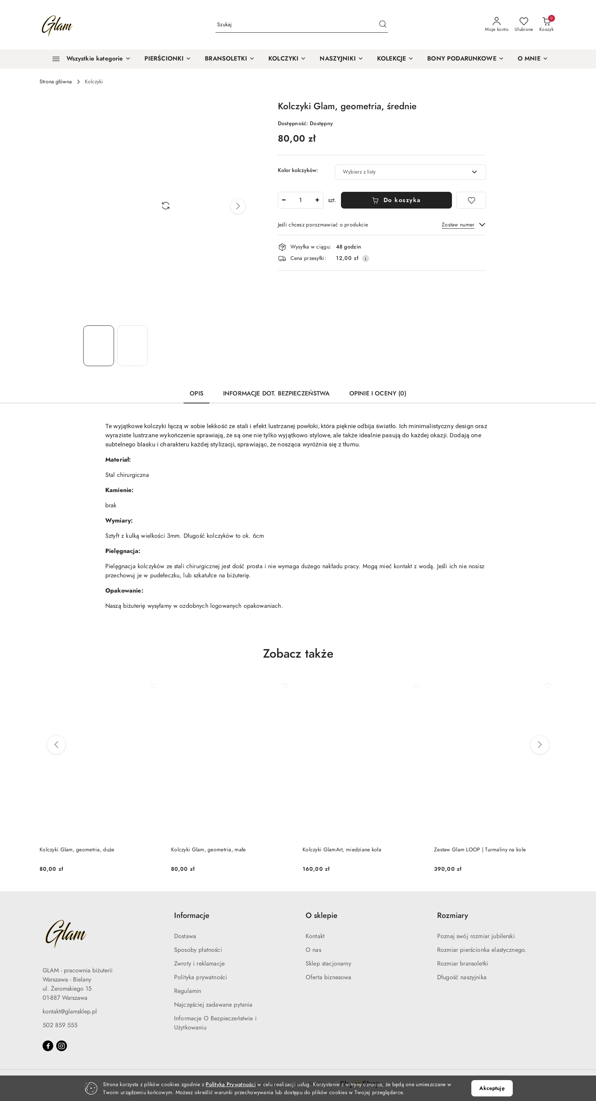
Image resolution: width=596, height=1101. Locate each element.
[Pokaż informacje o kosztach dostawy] (365, 258)
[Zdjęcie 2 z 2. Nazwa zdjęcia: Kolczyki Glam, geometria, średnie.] (132, 345)
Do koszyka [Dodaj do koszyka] (396, 200)
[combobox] (410, 172)
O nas (313, 950)
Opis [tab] (196, 393)
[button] (533, 59)
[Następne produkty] (540, 745)
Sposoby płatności (198, 950)
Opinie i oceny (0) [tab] (377, 393)
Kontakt (315, 936)
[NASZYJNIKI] (341, 59)
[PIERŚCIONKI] (168, 59)
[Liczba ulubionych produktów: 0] (524, 24)
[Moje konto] (497, 24)
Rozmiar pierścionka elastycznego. (481, 950)
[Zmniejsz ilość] (284, 200)
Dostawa (185, 936)
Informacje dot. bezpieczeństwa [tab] (276, 393)
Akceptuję (491, 1088)
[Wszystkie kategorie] (88, 59)
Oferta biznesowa (329, 977)
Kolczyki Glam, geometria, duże (77, 849)
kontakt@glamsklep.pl (70, 1011)
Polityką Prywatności (231, 1084)
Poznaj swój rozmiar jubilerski (476, 936)
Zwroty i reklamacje (199, 963)
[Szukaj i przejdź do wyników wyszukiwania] (382, 24)
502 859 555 (60, 1025)
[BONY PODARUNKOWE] (465, 59)
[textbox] (401, 172)
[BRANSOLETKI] (230, 59)
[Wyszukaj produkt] (302, 25)
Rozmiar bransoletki (462, 963)
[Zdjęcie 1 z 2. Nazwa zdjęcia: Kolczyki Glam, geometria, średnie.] (98, 345)
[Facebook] (48, 1045)
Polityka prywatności (200, 977)
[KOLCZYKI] (287, 59)
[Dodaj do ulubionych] (471, 200)
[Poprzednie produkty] (56, 745)
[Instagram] (61, 1045)
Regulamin (187, 991)
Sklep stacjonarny (328, 963)
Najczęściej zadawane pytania (213, 1005)
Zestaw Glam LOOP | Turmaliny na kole (480, 849)
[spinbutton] (300, 200)
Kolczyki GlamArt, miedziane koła (342, 849)
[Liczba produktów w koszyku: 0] (546, 24)
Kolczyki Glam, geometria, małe (208, 849)
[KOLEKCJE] (395, 59)
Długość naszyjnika (462, 977)
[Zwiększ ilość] (317, 200)
